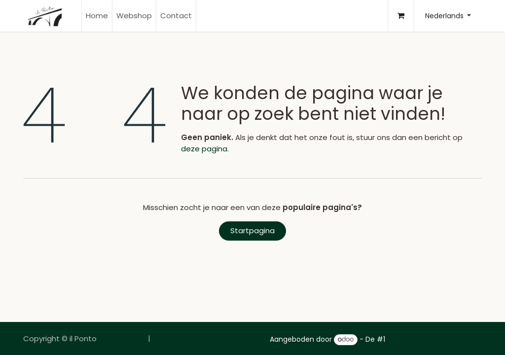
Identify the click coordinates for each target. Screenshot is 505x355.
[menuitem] (97, 16)
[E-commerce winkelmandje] (401, 16)
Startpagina (252, 230)
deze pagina (204, 148)
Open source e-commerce (434, 339)
